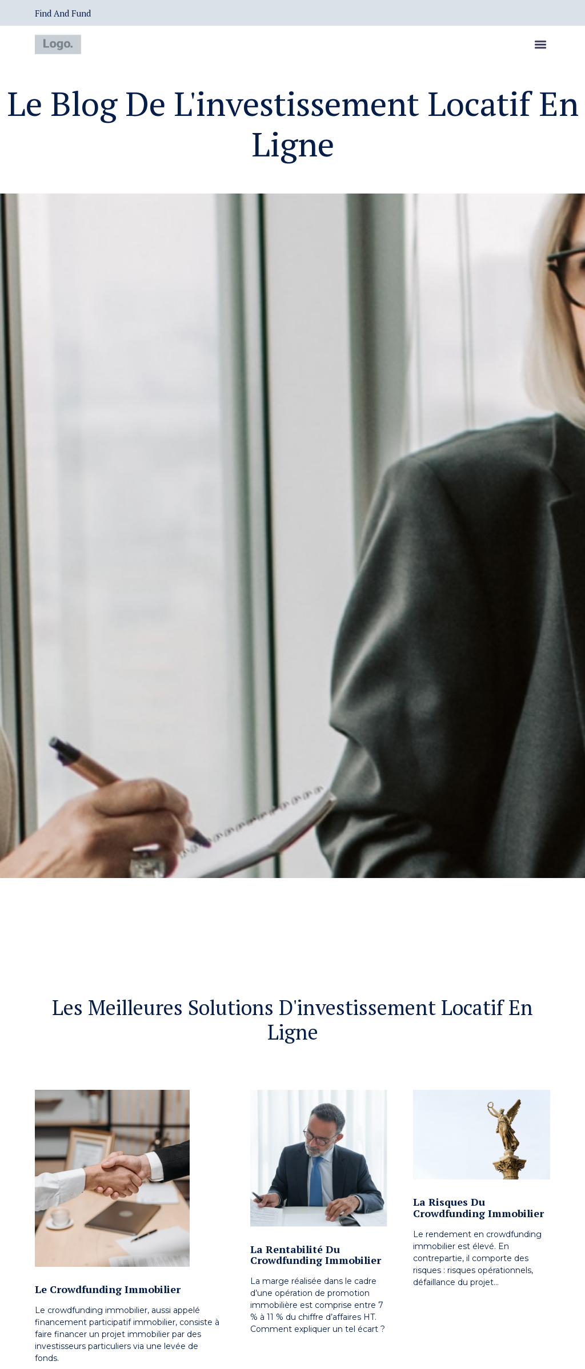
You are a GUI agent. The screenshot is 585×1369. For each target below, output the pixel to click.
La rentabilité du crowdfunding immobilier (315, 1254)
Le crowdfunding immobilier (108, 1289)
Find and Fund (63, 13)
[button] (540, 46)
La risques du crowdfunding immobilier (478, 1207)
